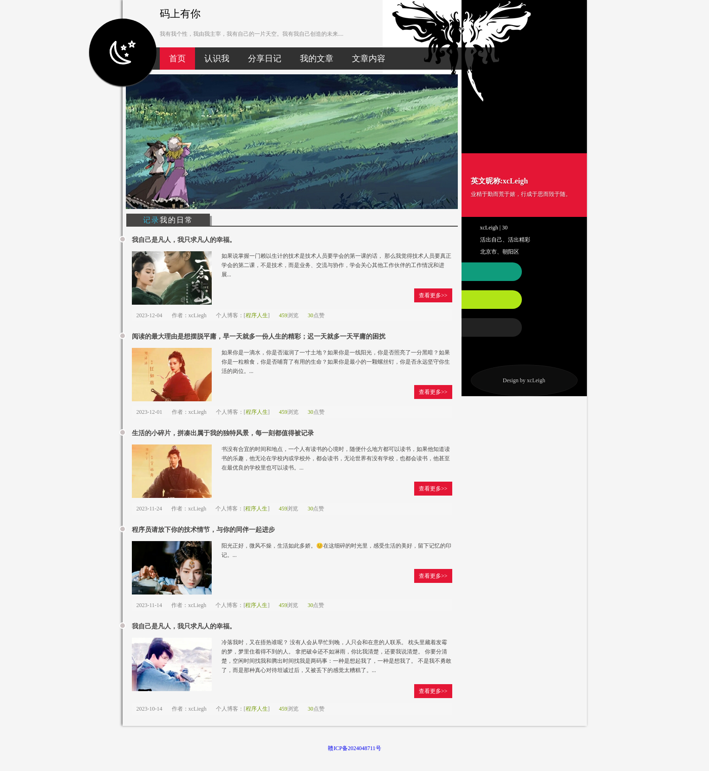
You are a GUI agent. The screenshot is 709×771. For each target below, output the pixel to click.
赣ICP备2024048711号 (354, 748)
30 (310, 315)
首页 (177, 58)
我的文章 (316, 58)
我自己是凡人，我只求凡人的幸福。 (184, 239)
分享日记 (264, 58)
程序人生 (257, 315)
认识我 (216, 58)
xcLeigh (536, 380)
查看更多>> (433, 295)
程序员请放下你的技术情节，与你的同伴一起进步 (203, 529)
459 (283, 315)
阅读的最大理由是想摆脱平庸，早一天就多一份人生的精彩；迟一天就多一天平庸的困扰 (258, 336)
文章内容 (368, 58)
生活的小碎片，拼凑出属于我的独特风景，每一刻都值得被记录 (223, 433)
